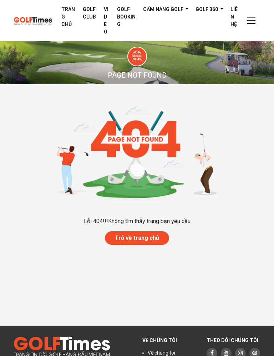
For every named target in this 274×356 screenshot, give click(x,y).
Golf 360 (207, 9)
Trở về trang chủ (137, 237)
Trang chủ (68, 16)
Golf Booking (126, 16)
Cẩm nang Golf (163, 9)
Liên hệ (234, 16)
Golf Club (89, 13)
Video (106, 20)
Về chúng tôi (161, 353)
